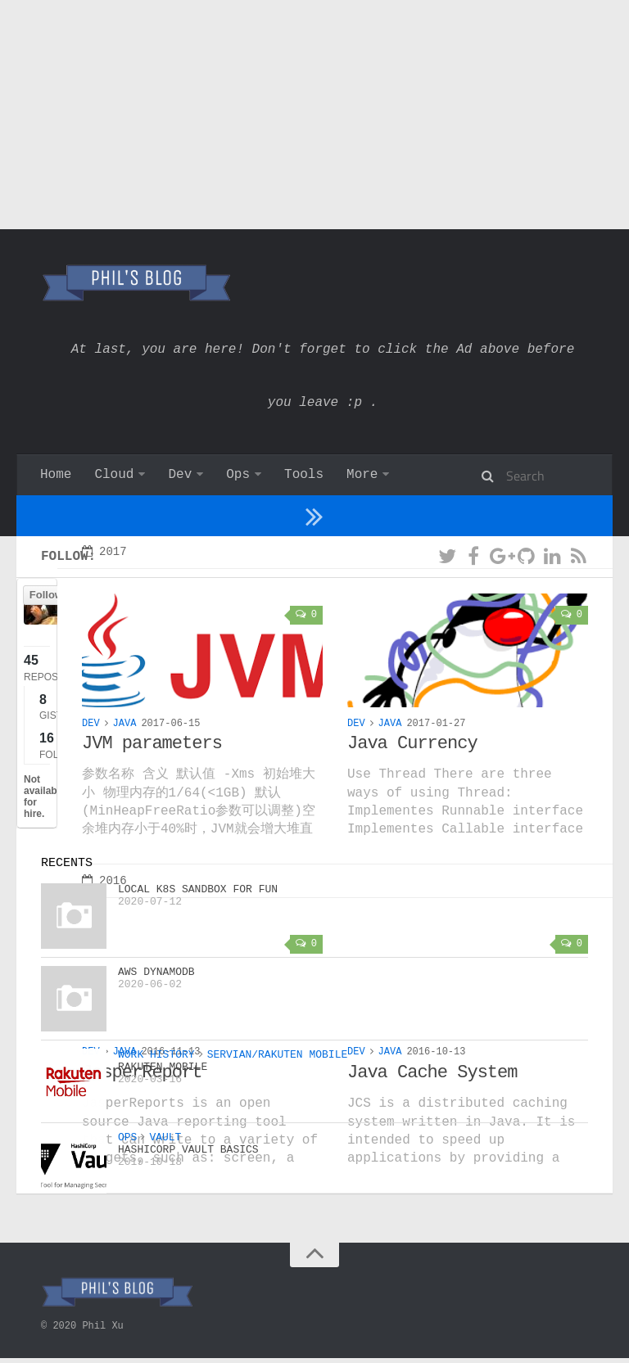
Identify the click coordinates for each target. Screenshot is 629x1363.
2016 (104, 925)
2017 (104, 594)
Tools (304, 475)
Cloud (113, 475)
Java (125, 767)
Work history (393, 475)
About (494, 475)
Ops (238, 475)
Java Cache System (432, 1118)
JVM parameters (152, 786)
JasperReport (141, 1118)
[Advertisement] (314, 114)
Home (55, 475)
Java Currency (412, 786)
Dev (180, 475)
